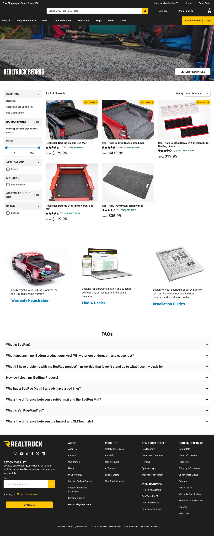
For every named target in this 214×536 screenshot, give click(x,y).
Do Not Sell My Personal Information (106, 526)
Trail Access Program (152, 474)
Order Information (188, 455)
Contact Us (184, 449)
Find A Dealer (93, 303)
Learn (123, 20)
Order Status (205, 3)
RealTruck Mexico (150, 502)
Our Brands (74, 462)
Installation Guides (169, 304)
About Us (72, 449)
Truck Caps (83, 20)
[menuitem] (6, 20)
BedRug (15, 213)
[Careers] (29, 504)
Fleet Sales (184, 513)
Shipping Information (189, 468)
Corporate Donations (152, 455)
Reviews (146, 462)
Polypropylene (18, 184)
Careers (72, 455)
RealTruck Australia (151, 489)
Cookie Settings (131, 526)
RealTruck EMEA (150, 496)
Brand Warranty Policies (191, 500)
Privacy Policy (75, 474)
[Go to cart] (209, 11)
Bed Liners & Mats (15, 112)
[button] (107, 344)
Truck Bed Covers (62, 20)
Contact (189, 3)
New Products (112, 462)
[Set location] (27, 494)
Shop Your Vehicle (26, 20)
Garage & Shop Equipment (19, 106)
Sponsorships (149, 468)
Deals (111, 20)
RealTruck (11, 100)
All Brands (110, 468)
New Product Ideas (114, 481)
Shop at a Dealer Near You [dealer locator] (167, 3)
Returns (183, 481)
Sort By (179, 93)
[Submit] (51, 484)
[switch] (22, 121)
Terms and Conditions (150, 526)
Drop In (14, 169)
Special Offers (112, 474)
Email (7, 478)
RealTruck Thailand (151, 509)
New (44, 20)
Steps (99, 20)
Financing (184, 462)
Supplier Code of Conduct (81, 481)
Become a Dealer (76, 498)
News (71, 468)
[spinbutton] (13, 153)
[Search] (97, 11)
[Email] (26, 484)
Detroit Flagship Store (79, 504)
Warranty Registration (30, 300)
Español (183, 507)
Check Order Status (188, 474)
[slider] (6, 147)
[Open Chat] (160, 11)
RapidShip (110, 455)
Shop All (6, 20)
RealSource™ (148, 449)
